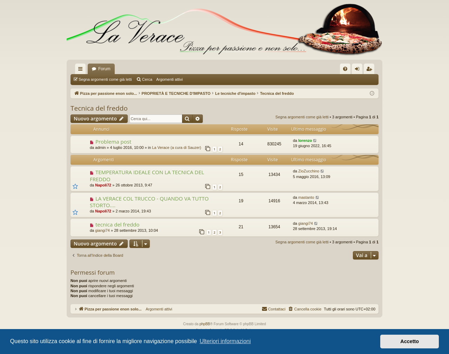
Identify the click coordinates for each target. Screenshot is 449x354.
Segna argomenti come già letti (105, 79)
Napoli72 (103, 185)
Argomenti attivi (169, 79)
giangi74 (102, 230)
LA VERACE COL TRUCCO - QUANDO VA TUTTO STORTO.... (149, 202)
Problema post (113, 141)
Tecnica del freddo (99, 108)
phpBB (205, 324)
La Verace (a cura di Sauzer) (176, 147)
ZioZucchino (308, 171)
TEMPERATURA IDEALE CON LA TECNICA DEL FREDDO (147, 175)
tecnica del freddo (117, 224)
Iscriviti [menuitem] (370, 70)
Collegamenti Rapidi (82, 70)
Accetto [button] (409, 341)
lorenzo (305, 140)
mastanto (306, 197)
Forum (104, 68)
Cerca (147, 79)
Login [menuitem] (358, 70)
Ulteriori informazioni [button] (225, 341)
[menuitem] (345, 69)
